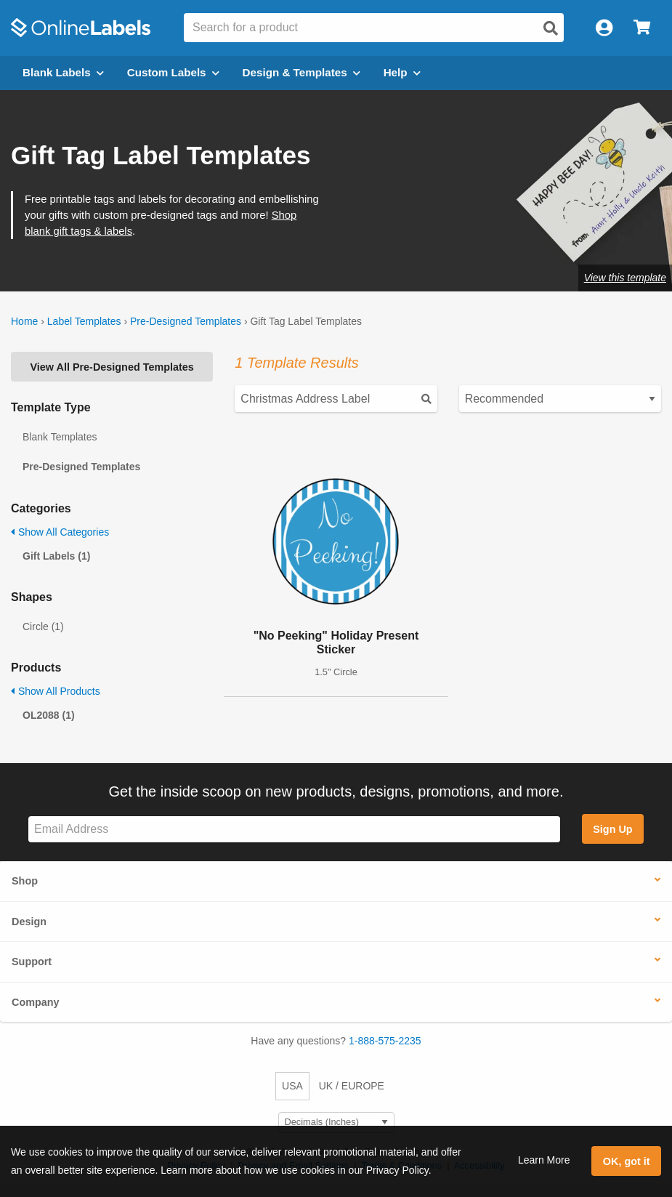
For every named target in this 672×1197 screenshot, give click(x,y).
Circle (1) (43, 626)
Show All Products (55, 691)
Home (24, 321)
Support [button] (32, 961)
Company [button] (36, 1002)
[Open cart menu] (642, 28)
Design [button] (29, 921)
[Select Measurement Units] (336, 1122)
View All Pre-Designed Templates (112, 367)
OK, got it (626, 1161)
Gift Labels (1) (56, 556)
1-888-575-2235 (385, 1041)
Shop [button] (25, 881)
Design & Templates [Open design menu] (301, 72)
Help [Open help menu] (402, 72)
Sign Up (612, 829)
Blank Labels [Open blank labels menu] (63, 72)
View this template (625, 277)
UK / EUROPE (351, 1086)
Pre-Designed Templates (185, 321)
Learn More (544, 1160)
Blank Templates (60, 437)
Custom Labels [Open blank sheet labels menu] (173, 72)
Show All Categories (60, 532)
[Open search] (551, 28)
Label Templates (84, 321)
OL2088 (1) (49, 715)
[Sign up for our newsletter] (294, 829)
